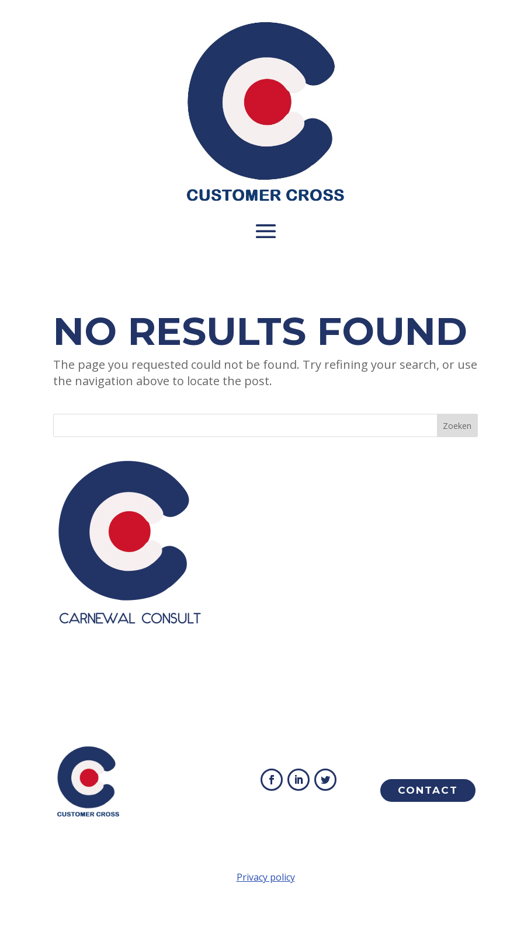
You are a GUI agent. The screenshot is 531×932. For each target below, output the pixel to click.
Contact (428, 790)
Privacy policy (266, 877)
